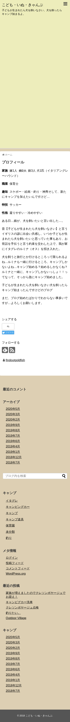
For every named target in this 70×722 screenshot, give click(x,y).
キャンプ (12, 513)
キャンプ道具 (15, 519)
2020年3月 (13, 414)
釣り (9, 537)
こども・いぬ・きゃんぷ (22, 5)
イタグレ (12, 500)
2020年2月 (13, 419)
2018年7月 (13, 462)
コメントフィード (18, 568)
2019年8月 (13, 430)
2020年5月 (13, 408)
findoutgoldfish (15, 360)
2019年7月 (13, 435)
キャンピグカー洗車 (19, 602)
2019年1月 (13, 451)
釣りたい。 (13, 612)
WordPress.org (16, 573)
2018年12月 (14, 457)
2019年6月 (13, 441)
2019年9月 (13, 425)
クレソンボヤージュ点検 (22, 607)
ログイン (12, 557)
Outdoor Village (16, 618)
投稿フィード (15, 563)
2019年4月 (13, 446)
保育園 (10, 525)
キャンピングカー (18, 506)
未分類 (10, 531)
